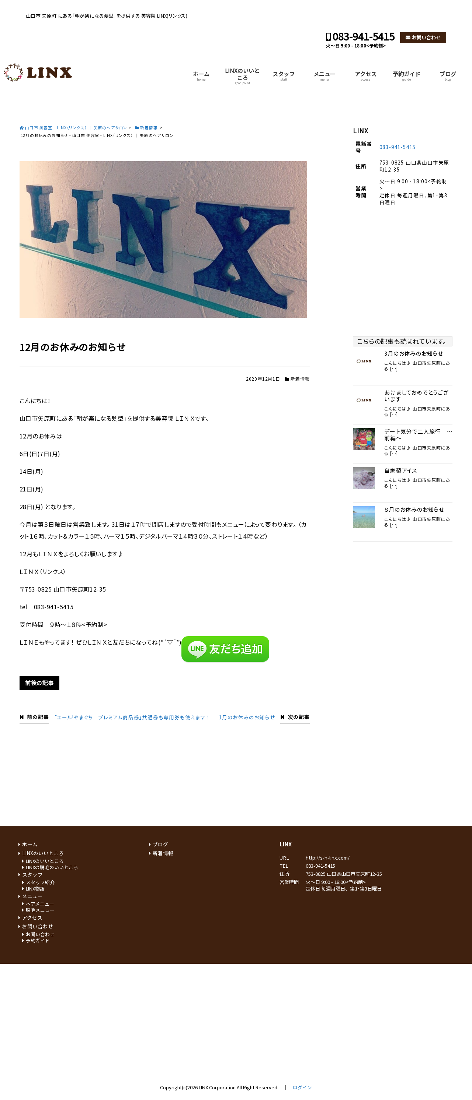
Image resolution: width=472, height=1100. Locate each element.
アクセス (365, 75)
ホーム (201, 75)
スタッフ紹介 (40, 882)
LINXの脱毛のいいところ (52, 867)
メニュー (324, 75)
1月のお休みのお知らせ (247, 717)
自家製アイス (400, 470)
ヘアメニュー (40, 903)
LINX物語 (35, 888)
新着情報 (300, 379)
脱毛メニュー (40, 909)
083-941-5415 (364, 36)
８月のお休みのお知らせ (414, 509)
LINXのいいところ (242, 76)
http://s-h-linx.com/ (328, 857)
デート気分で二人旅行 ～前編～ (418, 434)
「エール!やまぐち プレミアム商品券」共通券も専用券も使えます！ (131, 717)
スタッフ (284, 75)
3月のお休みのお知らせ (413, 353)
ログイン (302, 1087)
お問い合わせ (426, 37)
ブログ (448, 75)
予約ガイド (406, 75)
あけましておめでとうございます (416, 395)
